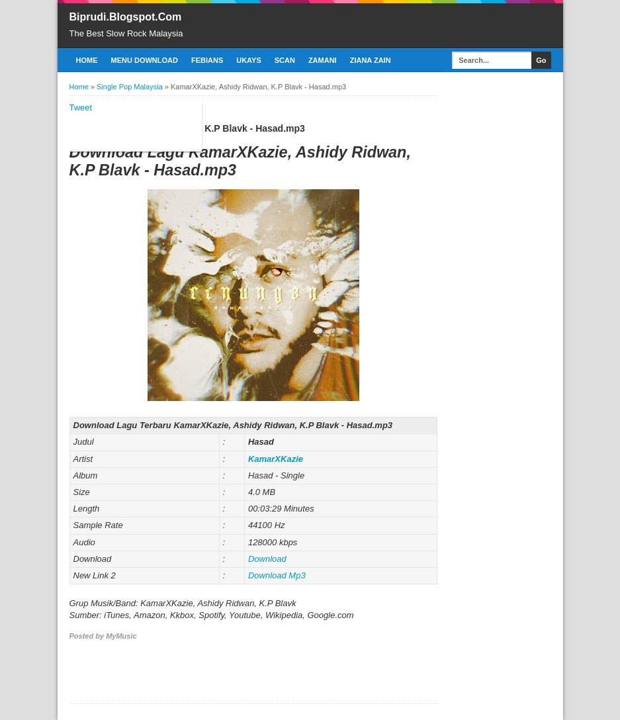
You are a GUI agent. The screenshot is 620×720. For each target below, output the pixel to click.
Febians (207, 60)
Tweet (81, 107)
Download (267, 559)
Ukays (248, 60)
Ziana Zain (370, 60)
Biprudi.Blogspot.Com (125, 16)
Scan (285, 60)
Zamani (322, 60)
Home (87, 60)
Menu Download (144, 60)
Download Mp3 (277, 575)
